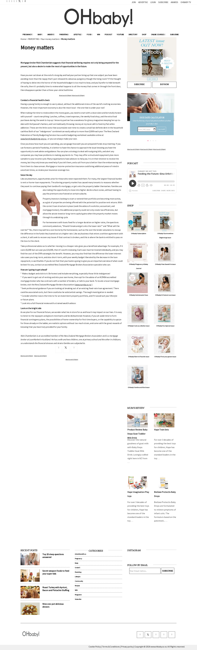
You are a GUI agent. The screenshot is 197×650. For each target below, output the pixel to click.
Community (79, 581)
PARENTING (33, 39)
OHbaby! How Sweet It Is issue (165, 264)
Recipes (77, 586)
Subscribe (163, 2)
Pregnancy (28, 34)
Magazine (78, 595)
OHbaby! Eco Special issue (165, 326)
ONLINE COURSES (158, 34)
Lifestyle (78, 34)
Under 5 (51, 34)
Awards (174, 2)
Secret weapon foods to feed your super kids (55, 572)
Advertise (143, 2)
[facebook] (140, 634)
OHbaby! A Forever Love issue (165, 295)
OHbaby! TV (186, 2)
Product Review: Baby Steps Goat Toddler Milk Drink (137, 433)
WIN (98, 34)
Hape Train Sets (161, 429)
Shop (144, 34)
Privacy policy (127, 646)
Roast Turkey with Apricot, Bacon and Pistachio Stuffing (55, 589)
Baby (40, 34)
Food (89, 34)
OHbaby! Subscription (138, 233)
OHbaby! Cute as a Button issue (138, 326)
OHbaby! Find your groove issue (165, 357)
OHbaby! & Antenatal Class (138, 295)
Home (23, 39)
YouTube (120, 34)
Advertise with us (80, 554)
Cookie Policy (95, 646)
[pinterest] (164, 634)
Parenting (64, 34)
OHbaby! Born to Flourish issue (138, 357)
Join (134, 2)
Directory (133, 34)
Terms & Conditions (111, 646)
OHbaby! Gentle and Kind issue (138, 387)
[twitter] (19, 1)
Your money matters (50, 39)
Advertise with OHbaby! (65, 95)
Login (153, 2)
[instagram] (156, 634)
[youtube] (172, 634)
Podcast (108, 34)
